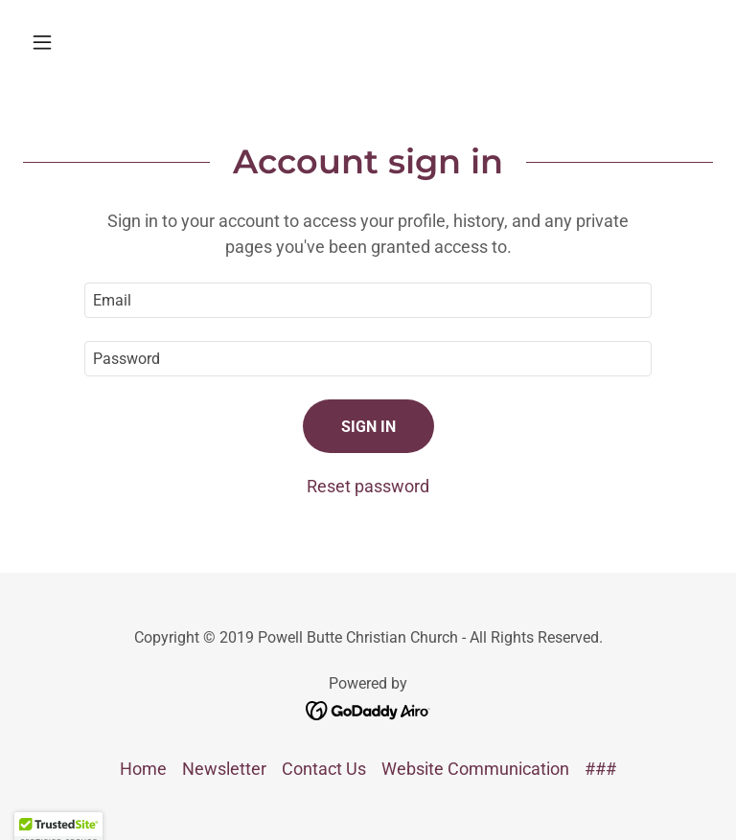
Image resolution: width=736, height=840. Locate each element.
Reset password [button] (368, 486)
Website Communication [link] (475, 769)
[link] (368, 709)
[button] (74, 42)
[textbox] (368, 300)
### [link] (600, 769)
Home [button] (143, 769)
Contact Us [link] (324, 769)
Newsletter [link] (224, 769)
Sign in (368, 427)
